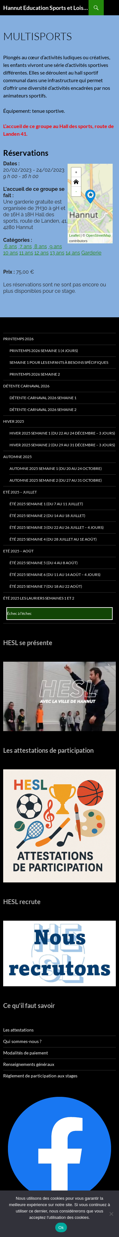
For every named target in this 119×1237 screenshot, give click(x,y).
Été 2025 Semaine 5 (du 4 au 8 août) (44, 562)
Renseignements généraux (28, 1064)
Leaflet (74, 235)
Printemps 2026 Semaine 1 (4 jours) (44, 350)
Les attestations (18, 1029)
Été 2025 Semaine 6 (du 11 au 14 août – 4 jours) (55, 574)
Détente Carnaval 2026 (26, 386)
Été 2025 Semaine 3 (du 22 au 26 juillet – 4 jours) (57, 527)
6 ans (10, 246)
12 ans (41, 253)
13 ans (57, 253)
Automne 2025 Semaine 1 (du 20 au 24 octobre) (56, 468)
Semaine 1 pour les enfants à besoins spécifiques (59, 362)
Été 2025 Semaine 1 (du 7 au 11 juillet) (46, 503)
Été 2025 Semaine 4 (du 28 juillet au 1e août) (53, 539)
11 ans (26, 253)
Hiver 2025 (13, 421)
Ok (61, 1227)
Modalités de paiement (25, 1052)
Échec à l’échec (19, 613)
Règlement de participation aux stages (40, 1075)
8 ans (40, 246)
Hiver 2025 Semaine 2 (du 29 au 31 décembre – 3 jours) (62, 444)
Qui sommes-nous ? (22, 1041)
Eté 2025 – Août (18, 551)
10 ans (10, 253)
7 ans (25, 246)
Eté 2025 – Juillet (20, 492)
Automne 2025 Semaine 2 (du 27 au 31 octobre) (56, 480)
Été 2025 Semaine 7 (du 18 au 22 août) (46, 586)
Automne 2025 (17, 456)
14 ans (73, 253)
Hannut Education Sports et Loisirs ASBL (46, 7)
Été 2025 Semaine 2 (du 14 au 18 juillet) (47, 515)
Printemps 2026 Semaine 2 (35, 374)
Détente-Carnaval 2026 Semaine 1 (43, 397)
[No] (111, 1214)
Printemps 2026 (18, 338)
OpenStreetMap (98, 235)
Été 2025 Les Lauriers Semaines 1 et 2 (38, 598)
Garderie (91, 253)
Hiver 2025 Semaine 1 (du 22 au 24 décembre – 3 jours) (62, 433)
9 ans (55, 246)
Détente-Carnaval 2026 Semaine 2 (43, 409)
